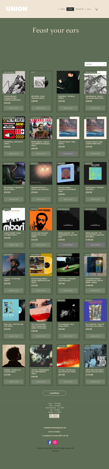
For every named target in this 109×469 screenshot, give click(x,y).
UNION (16, 8)
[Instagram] (55, 442)
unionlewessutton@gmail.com (55, 428)
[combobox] (96, 64)
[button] (96, 9)
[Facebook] (49, 442)
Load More (54, 393)
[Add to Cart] (13, 108)
